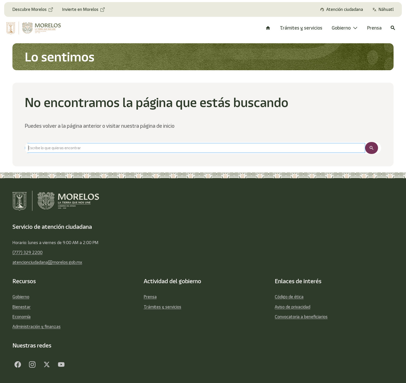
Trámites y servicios (162, 307)
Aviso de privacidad (292, 307)
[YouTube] (61, 364)
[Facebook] (17, 364)
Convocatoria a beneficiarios (301, 317)
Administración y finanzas (36, 326)
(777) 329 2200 (27, 252)
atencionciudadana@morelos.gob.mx (47, 262)
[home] (37, 28)
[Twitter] (46, 364)
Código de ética (289, 297)
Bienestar (21, 307)
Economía (21, 317)
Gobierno (20, 297)
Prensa (150, 297)
